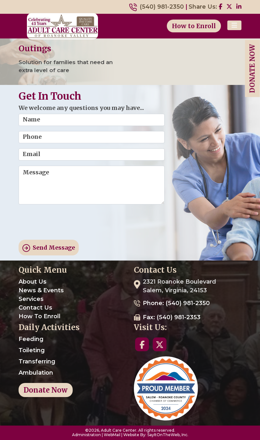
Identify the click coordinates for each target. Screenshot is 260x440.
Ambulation (36, 372)
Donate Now (252, 68)
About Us (32, 281)
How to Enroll (194, 26)
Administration (86, 434)
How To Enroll (40, 316)
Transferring (37, 361)
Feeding (31, 339)
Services (31, 299)
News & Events (41, 290)
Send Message (48, 248)
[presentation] (67, 222)
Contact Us (35, 307)
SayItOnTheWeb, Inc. (167, 434)
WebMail (112, 434)
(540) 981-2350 (162, 6)
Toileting (32, 350)
